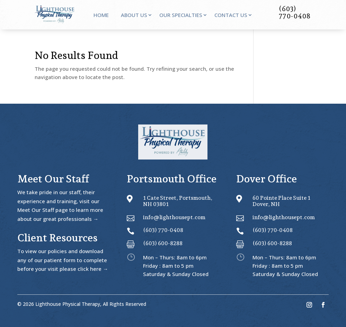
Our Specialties (180, 15)
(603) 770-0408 (163, 230)
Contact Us (230, 15)
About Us (134, 15)
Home (101, 15)
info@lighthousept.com (174, 217)
